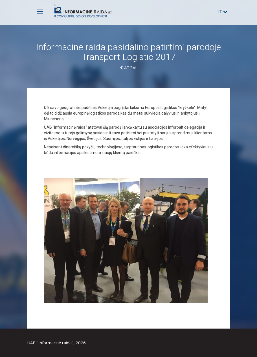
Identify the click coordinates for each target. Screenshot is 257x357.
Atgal (128, 67)
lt (222, 11)
